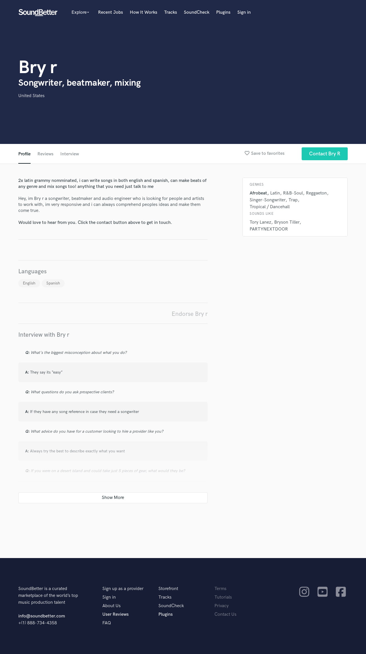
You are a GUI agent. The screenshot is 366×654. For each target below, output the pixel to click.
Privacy (221, 606)
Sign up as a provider (123, 588)
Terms (220, 588)
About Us (111, 606)
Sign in (244, 12)
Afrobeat (258, 193)
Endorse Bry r (190, 314)
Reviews (45, 154)
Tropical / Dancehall (270, 207)
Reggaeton (316, 193)
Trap (293, 200)
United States (31, 96)
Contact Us (225, 614)
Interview (69, 154)
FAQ (106, 623)
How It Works (143, 12)
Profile (24, 154)
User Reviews (115, 614)
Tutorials (223, 597)
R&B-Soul (293, 193)
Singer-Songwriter (267, 200)
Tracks (170, 12)
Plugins (223, 12)
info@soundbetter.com (41, 616)
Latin (275, 193)
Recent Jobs (110, 12)
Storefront (168, 588)
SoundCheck (196, 12)
